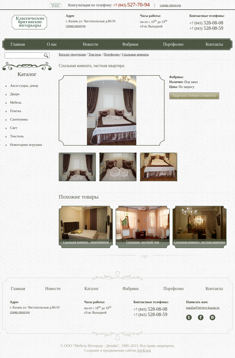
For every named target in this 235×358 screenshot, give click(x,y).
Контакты (214, 44)
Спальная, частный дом (142, 242)
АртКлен (144, 350)
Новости (90, 44)
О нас (52, 44)
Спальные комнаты (135, 54)
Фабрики (130, 44)
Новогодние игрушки (26, 145)
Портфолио (173, 44)
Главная (18, 44)
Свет (13, 128)
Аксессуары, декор (24, 85)
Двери (14, 94)
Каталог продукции (72, 54)
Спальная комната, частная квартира (199, 242)
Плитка (15, 111)
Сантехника (19, 119)
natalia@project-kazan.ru (202, 307)
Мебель (15, 102)
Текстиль (94, 54)
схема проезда (170, 5)
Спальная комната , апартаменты (86, 242)
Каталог (91, 288)
